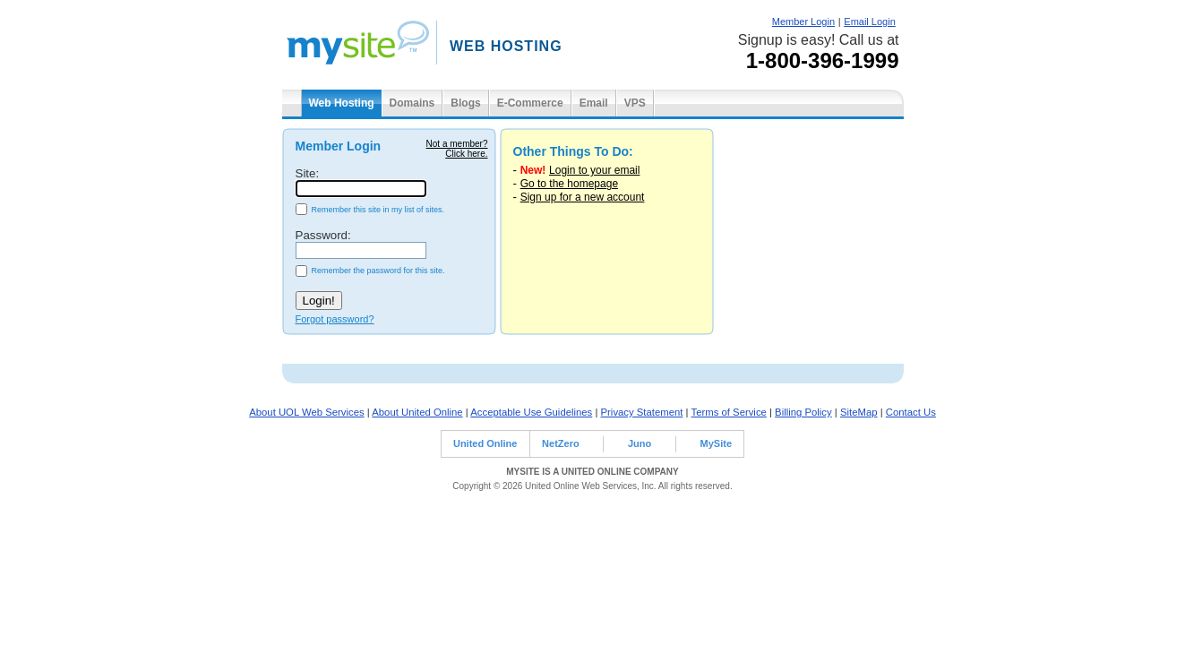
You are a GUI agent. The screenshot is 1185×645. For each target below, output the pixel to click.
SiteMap (859, 412)
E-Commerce (530, 103)
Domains (412, 103)
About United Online (417, 412)
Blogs (465, 103)
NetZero (561, 443)
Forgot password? (335, 319)
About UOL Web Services (306, 412)
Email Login (869, 21)
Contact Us (911, 412)
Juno (639, 443)
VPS (635, 103)
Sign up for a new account (582, 197)
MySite (716, 443)
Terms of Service (729, 412)
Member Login (803, 21)
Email (594, 103)
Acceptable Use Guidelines (531, 412)
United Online (485, 443)
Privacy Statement (642, 412)
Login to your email (594, 170)
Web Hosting (341, 103)
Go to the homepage (569, 183)
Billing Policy (803, 412)
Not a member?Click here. (457, 149)
